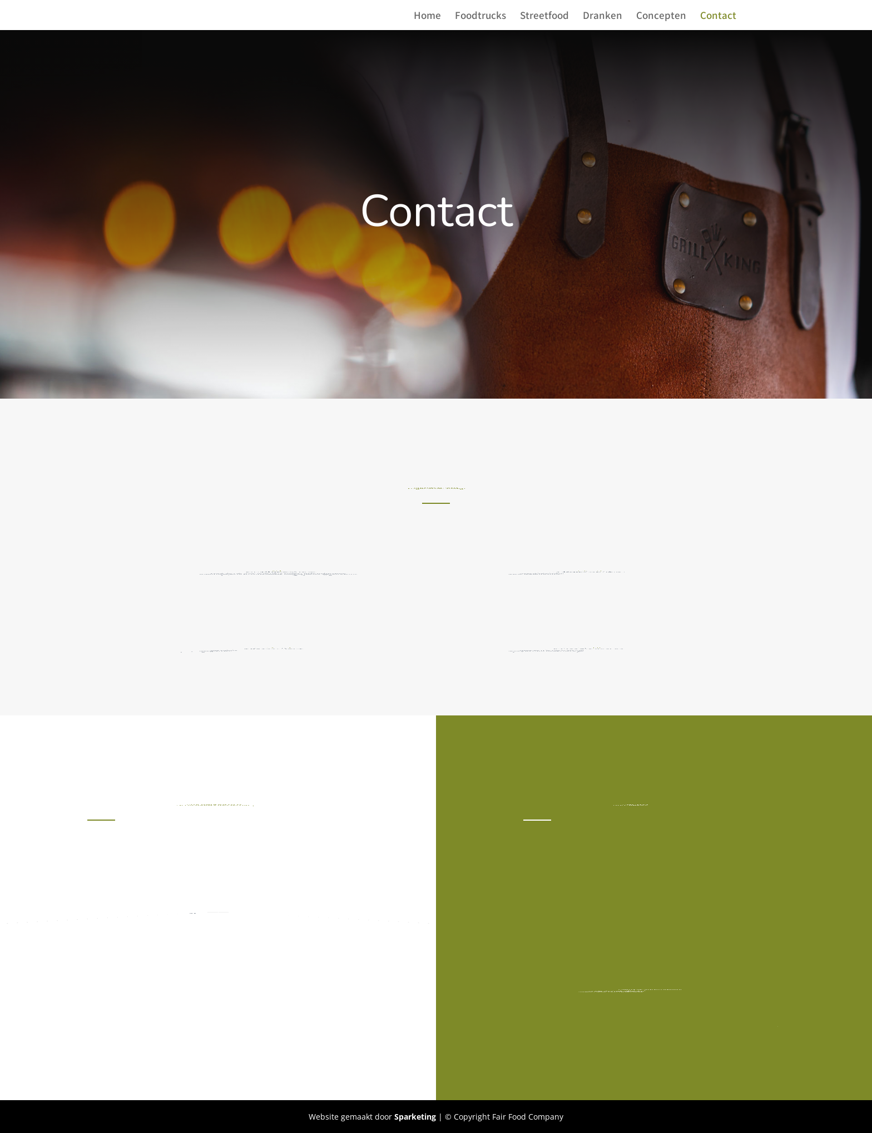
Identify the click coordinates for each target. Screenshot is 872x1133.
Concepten (661, 16)
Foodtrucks (480, 16)
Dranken (602, 16)
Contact (718, 16)
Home (427, 16)
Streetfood (544, 16)
